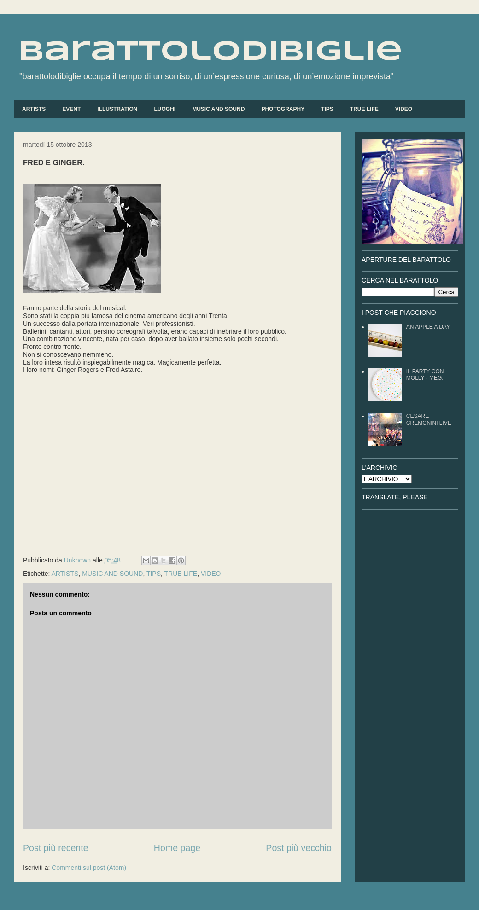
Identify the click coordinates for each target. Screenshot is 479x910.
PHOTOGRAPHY (282, 109)
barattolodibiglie (210, 52)
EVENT (71, 109)
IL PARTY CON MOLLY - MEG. (425, 374)
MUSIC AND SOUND (218, 109)
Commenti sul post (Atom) (89, 867)
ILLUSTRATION (117, 109)
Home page (177, 848)
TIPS (327, 109)
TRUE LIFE (364, 109)
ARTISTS (34, 109)
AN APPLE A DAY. (428, 327)
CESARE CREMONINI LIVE (428, 419)
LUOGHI (164, 109)
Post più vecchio (299, 848)
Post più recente (55, 848)
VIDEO (403, 109)
